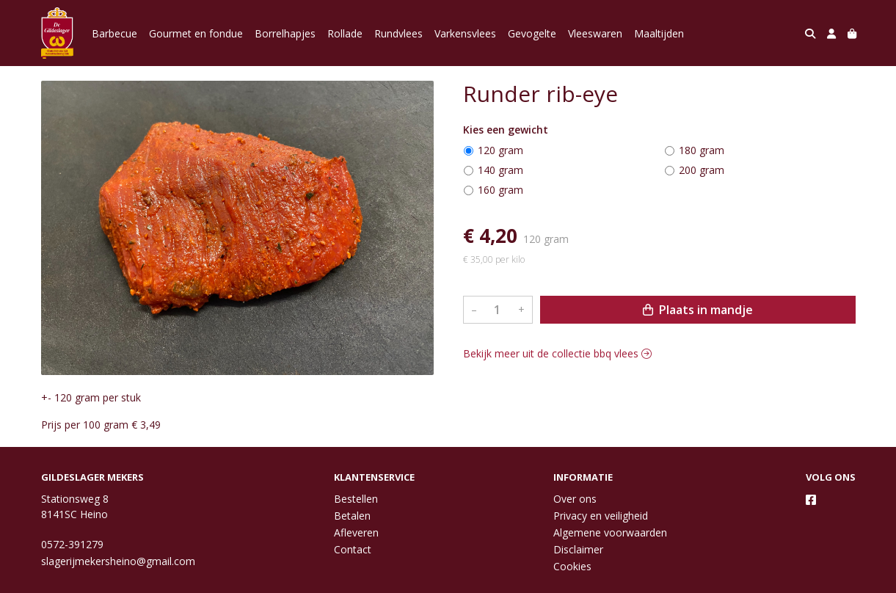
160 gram (500, 190)
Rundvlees (398, 33)
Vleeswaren (595, 33)
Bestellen (356, 499)
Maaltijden (659, 33)
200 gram (701, 170)
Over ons (575, 499)
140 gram (500, 170)
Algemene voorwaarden (610, 532)
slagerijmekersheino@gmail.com (118, 561)
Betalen (352, 516)
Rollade (345, 33)
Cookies (572, 566)
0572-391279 (72, 544)
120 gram (500, 150)
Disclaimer (578, 549)
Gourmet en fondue (196, 33)
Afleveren (356, 532)
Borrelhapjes (285, 33)
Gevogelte (532, 33)
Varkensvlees (465, 33)
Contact (352, 549)
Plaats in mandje (698, 310)
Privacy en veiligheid (600, 516)
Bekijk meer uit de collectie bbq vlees (557, 353)
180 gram (701, 150)
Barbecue (114, 33)
